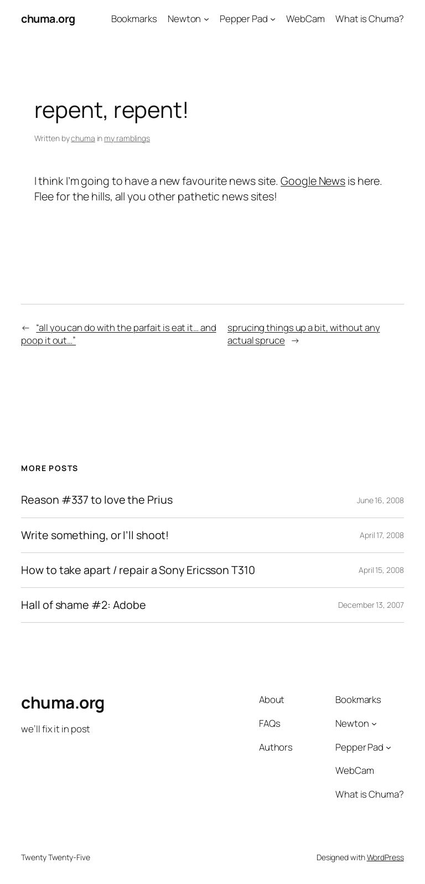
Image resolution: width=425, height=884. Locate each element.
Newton (184, 18)
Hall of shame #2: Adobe (83, 605)
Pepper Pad (244, 18)
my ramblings (127, 138)
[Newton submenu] (206, 19)
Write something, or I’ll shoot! (95, 535)
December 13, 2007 (370, 604)
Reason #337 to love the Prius (96, 500)
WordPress (385, 857)
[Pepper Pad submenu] (273, 19)
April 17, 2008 (382, 535)
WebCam (305, 18)
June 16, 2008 (380, 500)
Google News (313, 180)
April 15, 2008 (381, 570)
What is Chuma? (369, 18)
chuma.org (48, 18)
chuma (83, 138)
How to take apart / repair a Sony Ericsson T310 (138, 570)
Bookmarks (134, 18)
